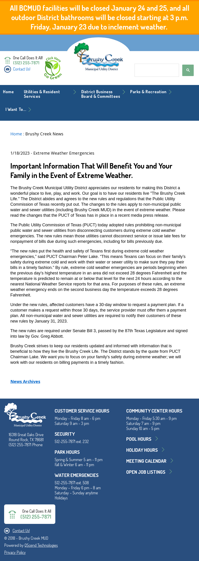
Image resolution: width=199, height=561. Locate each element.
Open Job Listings (145, 472)
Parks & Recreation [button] (148, 91)
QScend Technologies (41, 545)
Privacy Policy (15, 552)
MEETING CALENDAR (146, 461)
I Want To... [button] (16, 109)
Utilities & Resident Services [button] (42, 94)
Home (8, 91)
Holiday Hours (142, 450)
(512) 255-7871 (26, 62)
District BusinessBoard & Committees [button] (100, 94)
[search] (156, 70)
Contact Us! (21, 68)
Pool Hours (138, 439)
